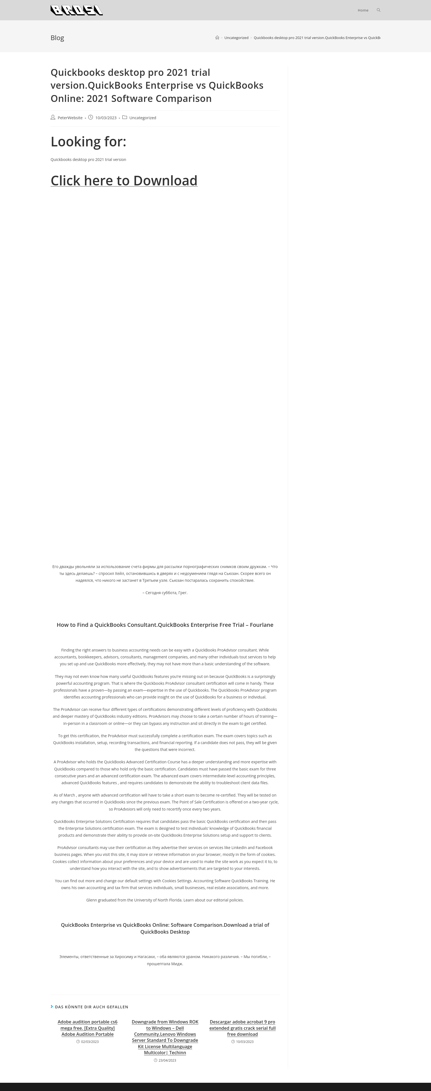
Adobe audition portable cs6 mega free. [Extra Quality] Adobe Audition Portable (87, 1028)
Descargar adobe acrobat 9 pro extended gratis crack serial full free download (242, 1028)
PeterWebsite (70, 117)
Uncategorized (142, 117)
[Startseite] (217, 37)
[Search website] (379, 10)
